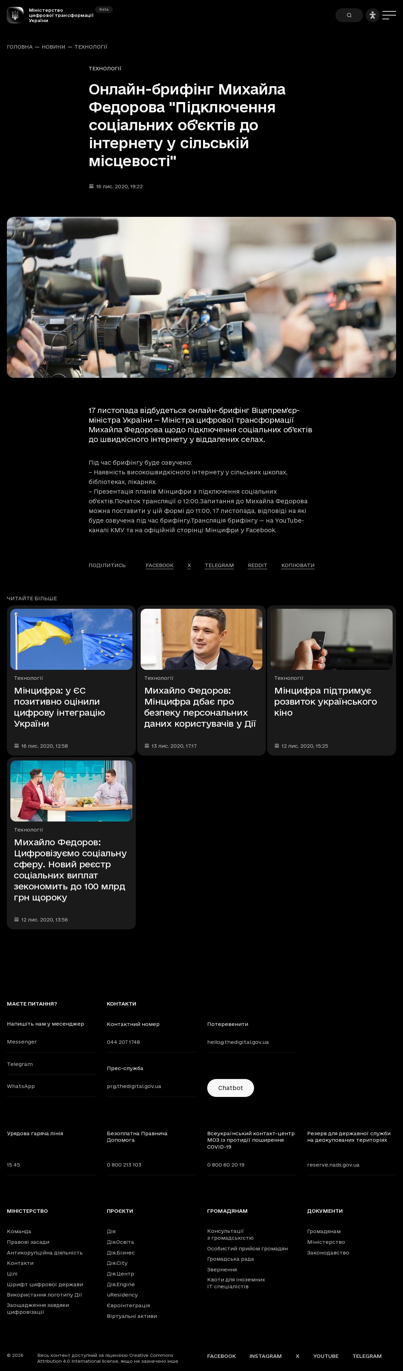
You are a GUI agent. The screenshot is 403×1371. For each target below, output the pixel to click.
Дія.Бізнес (121, 1253)
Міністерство (27, 1211)
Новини (54, 47)
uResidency (122, 1295)
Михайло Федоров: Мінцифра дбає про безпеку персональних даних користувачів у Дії (200, 706)
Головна (20, 47)
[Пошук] (349, 15)
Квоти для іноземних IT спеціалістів (236, 1283)
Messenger (22, 1042)
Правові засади (28, 1242)
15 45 (13, 1165)
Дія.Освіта (120, 1242)
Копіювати (298, 565)
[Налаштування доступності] (373, 15)
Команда (19, 1231)
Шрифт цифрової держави (45, 1284)
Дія (111, 1231)
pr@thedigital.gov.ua (134, 1086)
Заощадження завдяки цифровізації (38, 1308)
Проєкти (120, 1211)
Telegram (20, 1064)
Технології (91, 47)
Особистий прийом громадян (247, 1248)
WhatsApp (21, 1086)
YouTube (326, 1356)
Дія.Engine (121, 1284)
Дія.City (117, 1263)
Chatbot (230, 1088)
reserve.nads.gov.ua (333, 1165)
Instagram (266, 1356)
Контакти (20, 1263)
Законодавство (328, 1253)
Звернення (222, 1269)
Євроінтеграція (128, 1305)
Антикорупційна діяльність (45, 1253)
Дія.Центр (120, 1274)
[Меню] (389, 15)
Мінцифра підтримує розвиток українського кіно (325, 701)
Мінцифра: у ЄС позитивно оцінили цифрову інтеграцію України (59, 706)
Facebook (221, 1356)
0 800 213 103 (124, 1165)
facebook (160, 565)
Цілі (12, 1274)
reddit (258, 565)
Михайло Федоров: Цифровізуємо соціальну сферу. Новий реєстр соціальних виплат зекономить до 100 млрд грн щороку (70, 869)
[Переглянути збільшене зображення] (201, 297)
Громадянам (227, 1211)
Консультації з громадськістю (230, 1234)
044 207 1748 (123, 1042)
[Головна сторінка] (18, 15)
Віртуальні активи (132, 1316)
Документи (325, 1211)
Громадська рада (230, 1259)
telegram (219, 565)
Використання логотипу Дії (44, 1295)
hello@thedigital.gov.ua (238, 1042)
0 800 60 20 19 (225, 1165)
